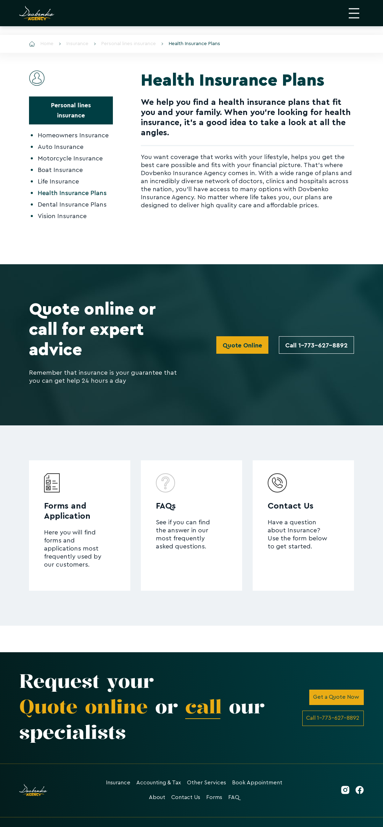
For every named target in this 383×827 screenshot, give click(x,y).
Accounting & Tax (158, 782)
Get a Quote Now (336, 697)
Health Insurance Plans (190, 43)
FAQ (233, 797)
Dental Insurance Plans (72, 204)
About (157, 797)
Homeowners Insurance (73, 135)
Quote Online (242, 345)
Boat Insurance (60, 170)
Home (41, 43)
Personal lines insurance (125, 43)
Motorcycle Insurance (70, 158)
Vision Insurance (62, 216)
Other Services (206, 782)
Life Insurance (58, 181)
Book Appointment (257, 782)
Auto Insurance (61, 147)
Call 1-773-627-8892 (316, 345)
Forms (214, 797)
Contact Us (185, 797)
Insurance (73, 43)
